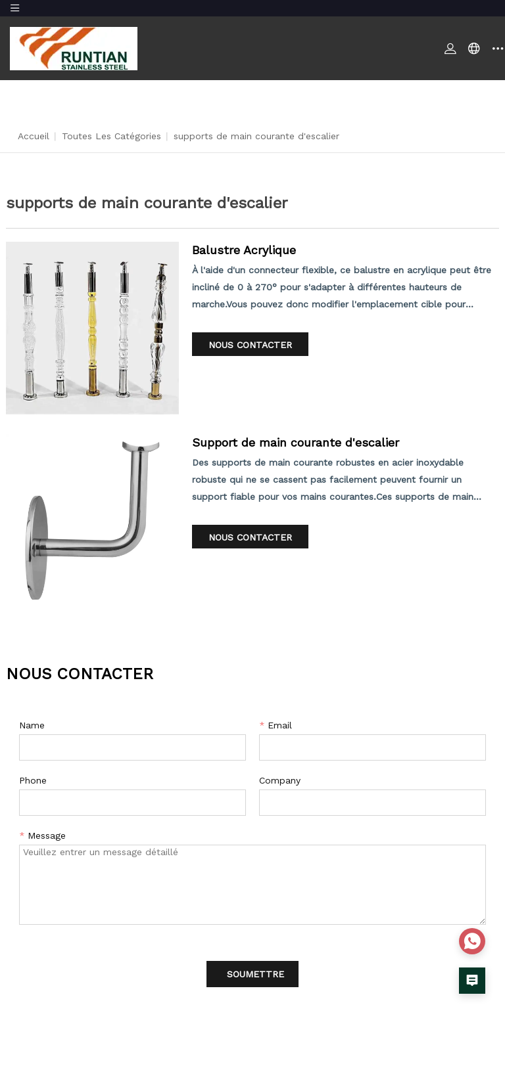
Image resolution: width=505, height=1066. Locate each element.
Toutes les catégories (111, 136)
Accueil (33, 136)
